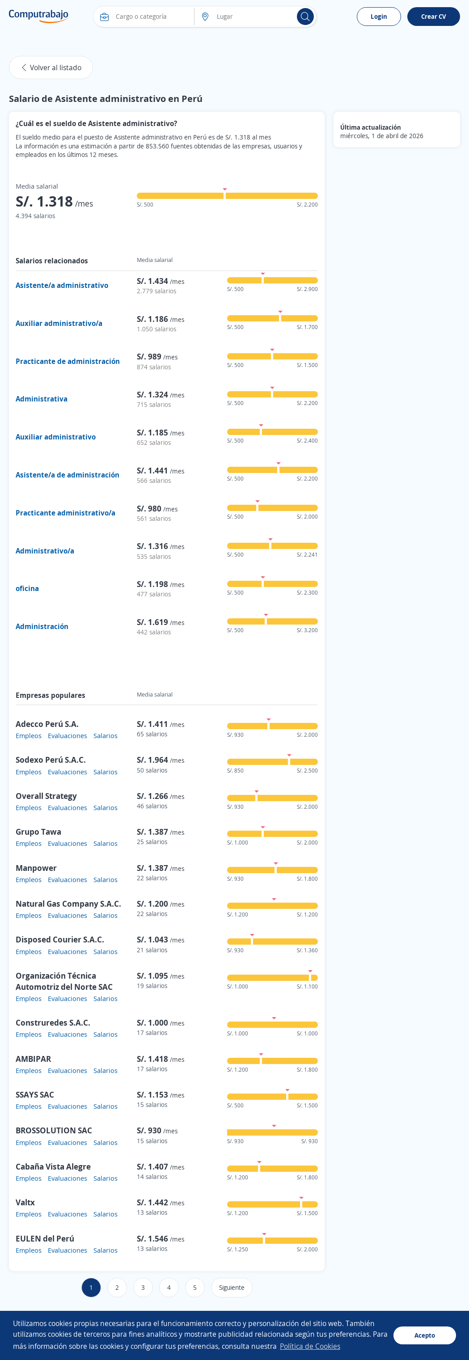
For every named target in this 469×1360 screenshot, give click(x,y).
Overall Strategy (46, 795)
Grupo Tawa (38, 831)
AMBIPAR (33, 1058)
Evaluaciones (67, 735)
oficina (27, 588)
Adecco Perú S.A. (47, 723)
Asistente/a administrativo (62, 285)
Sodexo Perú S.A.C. (51, 759)
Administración (42, 626)
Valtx (25, 1202)
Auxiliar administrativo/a (59, 323)
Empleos (29, 735)
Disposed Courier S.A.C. (60, 939)
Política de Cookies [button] (310, 1346)
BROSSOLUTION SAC (54, 1130)
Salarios (105, 735)
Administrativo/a (45, 551)
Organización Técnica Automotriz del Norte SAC (64, 981)
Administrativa (42, 399)
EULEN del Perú (45, 1238)
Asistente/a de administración (67, 475)
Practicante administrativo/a (65, 513)
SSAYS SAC (35, 1094)
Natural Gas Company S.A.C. (68, 903)
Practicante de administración (68, 361)
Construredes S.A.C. (53, 1022)
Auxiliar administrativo (56, 437)
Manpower (36, 867)
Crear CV (433, 16)
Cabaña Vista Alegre (53, 1166)
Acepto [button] (424, 1335)
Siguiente (232, 1287)
